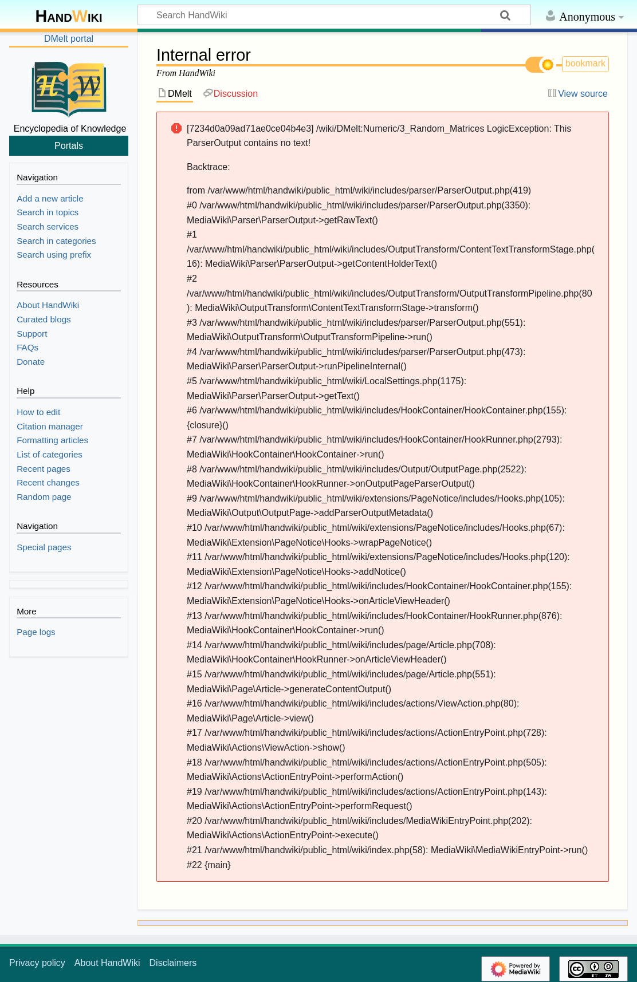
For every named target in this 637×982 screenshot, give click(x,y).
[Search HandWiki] (334, 15)
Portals (68, 145)
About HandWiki (107, 963)
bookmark (585, 63)
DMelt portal (68, 39)
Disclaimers (173, 963)
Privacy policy (37, 963)
